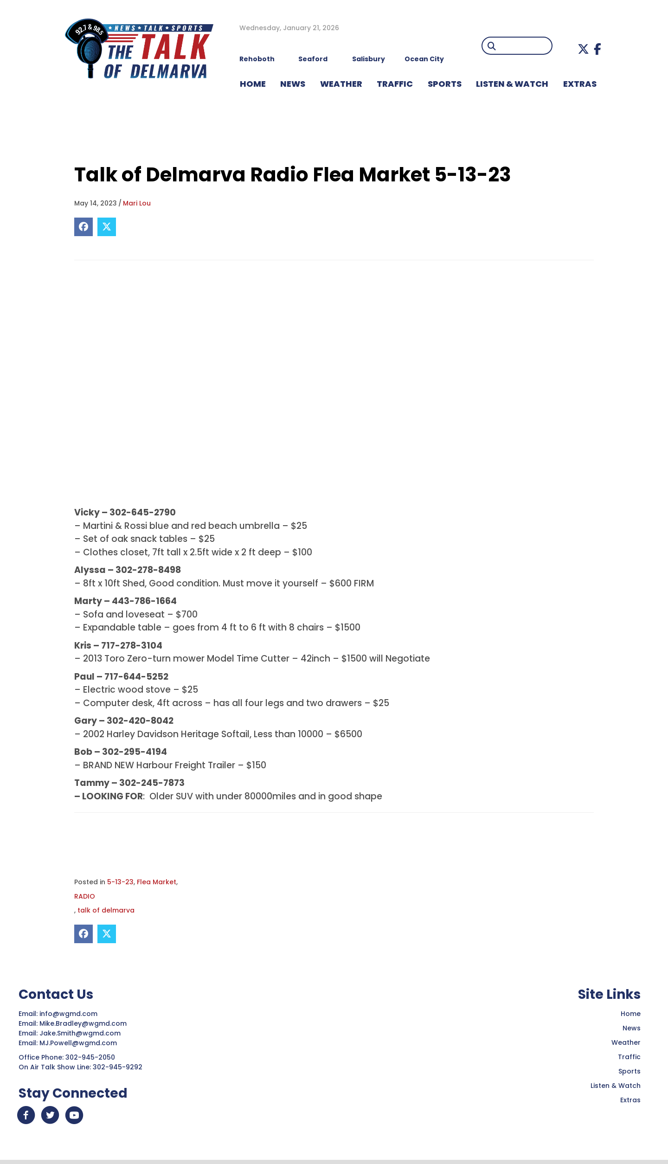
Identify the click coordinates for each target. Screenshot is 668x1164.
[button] (583, 49)
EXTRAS (580, 84)
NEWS (292, 84)
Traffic (629, 1057)
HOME (253, 84)
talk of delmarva (106, 910)
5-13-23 (120, 882)
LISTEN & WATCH (512, 84)
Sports (445, 84)
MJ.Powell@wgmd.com (80, 1043)
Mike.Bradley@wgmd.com (83, 1024)
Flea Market (156, 882)
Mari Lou (137, 203)
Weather (626, 1043)
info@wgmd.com (69, 1014)
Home (631, 1014)
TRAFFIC (395, 84)
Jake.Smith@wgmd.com (80, 1033)
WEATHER (341, 84)
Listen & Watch (616, 1086)
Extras (630, 1100)
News (632, 1028)
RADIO (84, 896)
